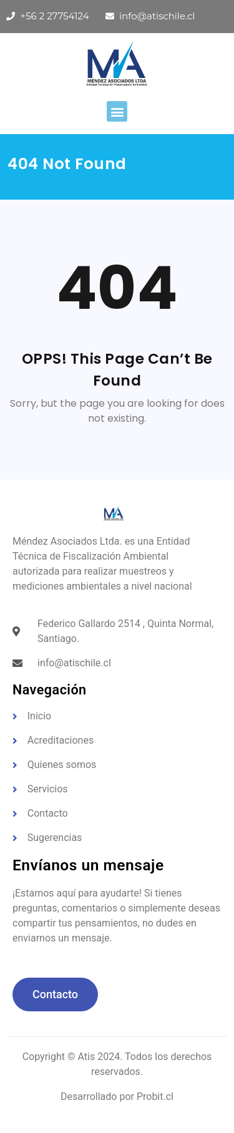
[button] (117, 111)
